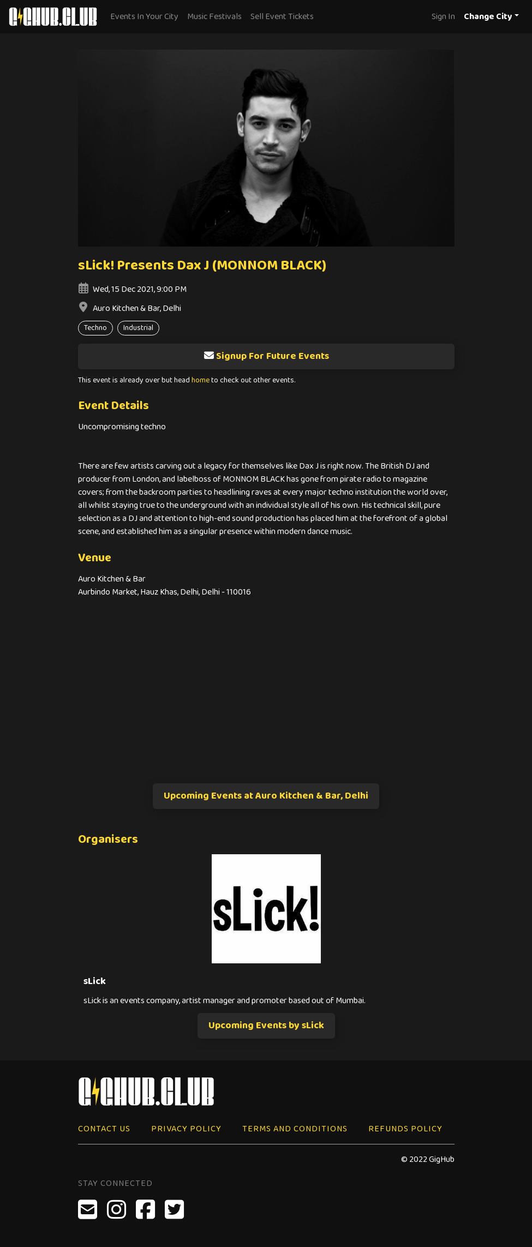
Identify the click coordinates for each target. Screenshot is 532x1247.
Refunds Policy (405, 1129)
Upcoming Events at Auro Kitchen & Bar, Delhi (266, 796)
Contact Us (104, 1129)
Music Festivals (214, 17)
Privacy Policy (186, 1129)
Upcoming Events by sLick (266, 1025)
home (201, 380)
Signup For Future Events (266, 356)
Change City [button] (488, 17)
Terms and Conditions (295, 1129)
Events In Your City (144, 17)
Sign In (443, 17)
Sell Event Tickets (282, 17)
